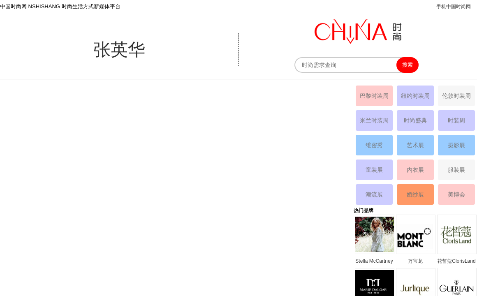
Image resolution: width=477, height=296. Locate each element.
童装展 (374, 169)
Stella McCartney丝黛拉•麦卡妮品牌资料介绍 (374, 261)
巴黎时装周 (374, 95)
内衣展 (415, 169)
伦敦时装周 (456, 95)
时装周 (456, 120)
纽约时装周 (415, 95)
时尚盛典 (415, 120)
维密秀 (374, 145)
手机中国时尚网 (453, 6)
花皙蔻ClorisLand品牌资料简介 (456, 261)
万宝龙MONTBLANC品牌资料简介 (415, 261)
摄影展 (456, 145)
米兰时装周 (374, 120)
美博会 (456, 194)
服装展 (456, 169)
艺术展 (415, 145)
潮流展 (374, 194)
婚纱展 (415, 194)
